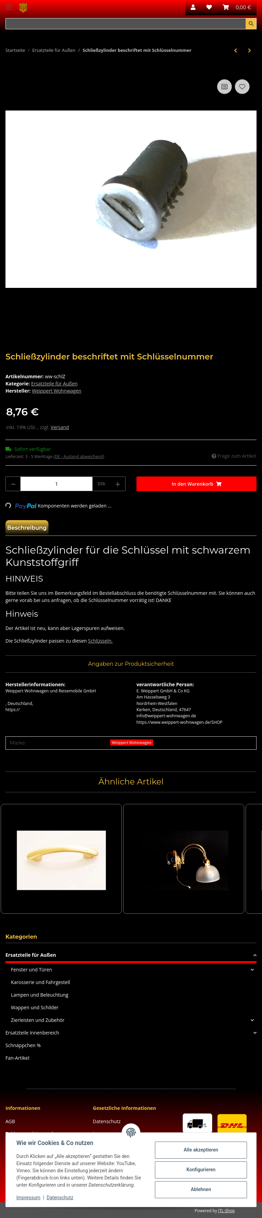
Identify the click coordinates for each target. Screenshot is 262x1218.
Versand (60, 427)
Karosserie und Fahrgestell (40, 982)
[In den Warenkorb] (10, 70)
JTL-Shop (226, 1211)
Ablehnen (200, 1189)
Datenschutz (106, 1121)
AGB (10, 1121)
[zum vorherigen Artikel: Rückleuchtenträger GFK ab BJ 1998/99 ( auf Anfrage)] (236, 50)
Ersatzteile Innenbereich (32, 1032)
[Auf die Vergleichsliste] (224, 86)
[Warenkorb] (237, 7)
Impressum (29, 1197)
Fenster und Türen (31, 969)
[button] (193, 7)
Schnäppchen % (23, 1045)
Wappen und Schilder (34, 1007)
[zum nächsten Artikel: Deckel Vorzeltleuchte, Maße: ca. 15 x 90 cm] (250, 50)
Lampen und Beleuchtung (39, 995)
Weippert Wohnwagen (131, 742)
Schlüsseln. (100, 640)
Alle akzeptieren (200, 1150)
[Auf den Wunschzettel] (242, 86)
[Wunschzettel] (209, 7)
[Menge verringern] (13, 484)
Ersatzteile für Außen (54, 383)
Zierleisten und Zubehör (37, 1020)
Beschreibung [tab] (27, 528)
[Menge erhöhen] (117, 484)
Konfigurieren (200, 1169)
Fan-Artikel (17, 1058)
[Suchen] (125, 24)
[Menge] (56, 484)
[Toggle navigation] (8, 4)
